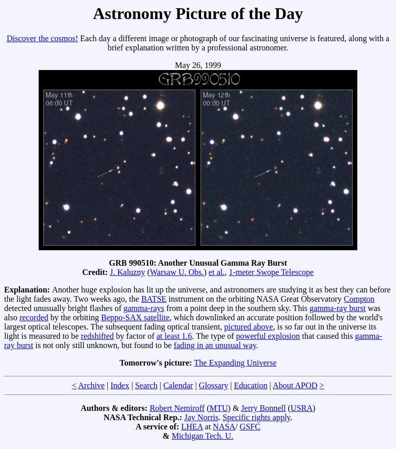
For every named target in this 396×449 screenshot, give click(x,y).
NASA (224, 426)
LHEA (192, 426)
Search (146, 385)
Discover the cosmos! (42, 38)
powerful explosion (268, 336)
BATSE (154, 299)
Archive (91, 385)
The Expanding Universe (235, 362)
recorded (34, 317)
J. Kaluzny (127, 272)
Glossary (213, 385)
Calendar (178, 385)
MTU (218, 408)
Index (119, 385)
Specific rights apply (256, 417)
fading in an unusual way (215, 345)
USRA (302, 408)
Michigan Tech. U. (202, 435)
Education (251, 385)
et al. (217, 272)
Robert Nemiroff (177, 408)
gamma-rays (144, 308)
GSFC (250, 426)
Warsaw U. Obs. (177, 272)
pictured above (248, 326)
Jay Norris (201, 417)
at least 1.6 (174, 336)
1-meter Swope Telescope (271, 272)
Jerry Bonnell (263, 408)
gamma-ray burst (337, 308)
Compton (359, 299)
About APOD (295, 385)
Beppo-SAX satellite (135, 317)
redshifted (97, 336)
